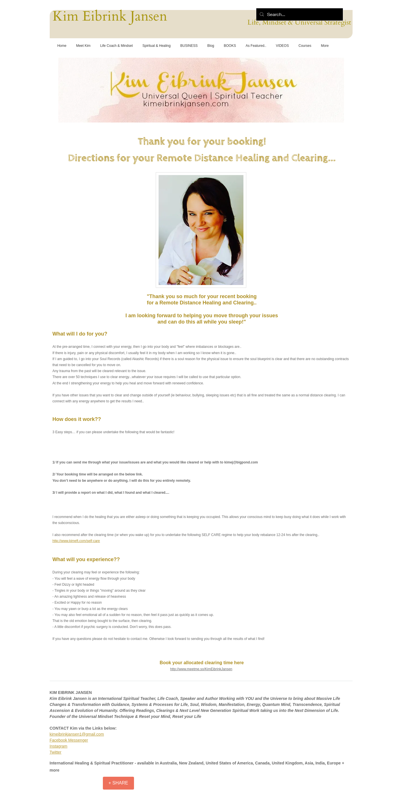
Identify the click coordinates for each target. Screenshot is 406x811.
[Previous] (66, 88)
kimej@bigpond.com (241, 462)
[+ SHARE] (118, 783)
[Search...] (299, 14)
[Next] (336, 88)
